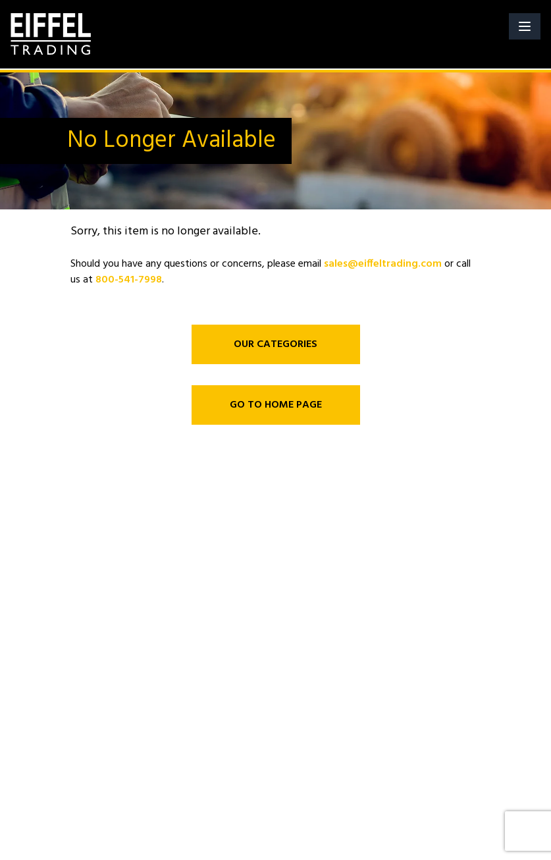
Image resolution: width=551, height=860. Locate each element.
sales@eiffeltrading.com (383, 264)
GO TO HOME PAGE (276, 405)
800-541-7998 (128, 279)
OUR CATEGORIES (275, 344)
